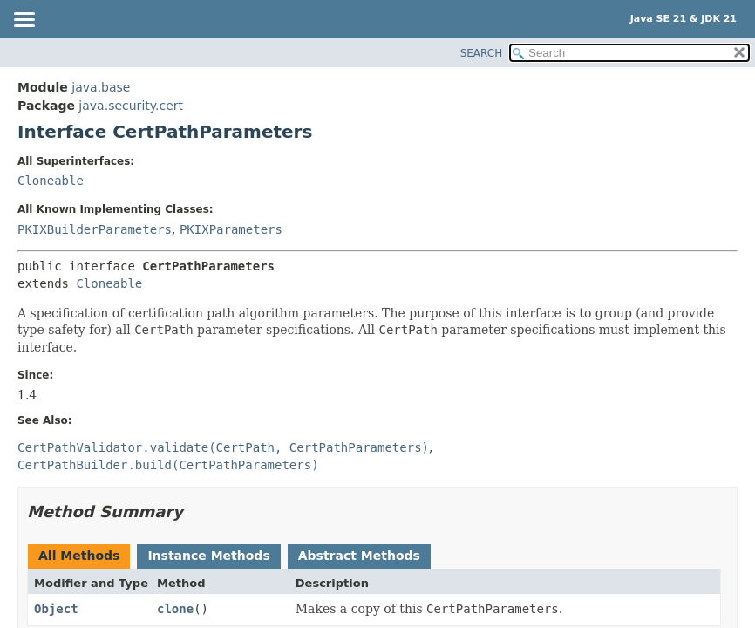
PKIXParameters (231, 229)
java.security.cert (130, 106)
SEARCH (481, 53)
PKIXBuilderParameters (94, 229)
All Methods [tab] (78, 556)
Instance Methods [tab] (208, 556)
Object (56, 609)
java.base (100, 87)
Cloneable (50, 181)
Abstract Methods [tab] (359, 556)
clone (175, 609)
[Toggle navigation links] (23, 21)
